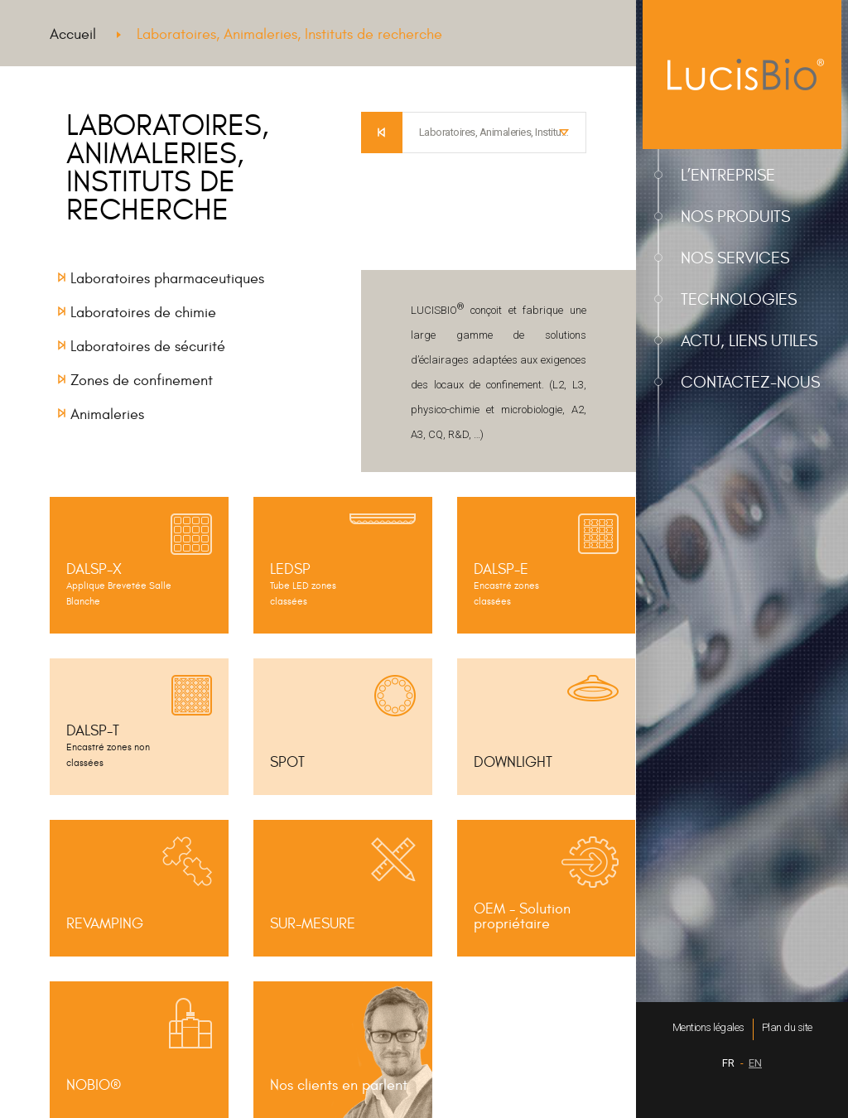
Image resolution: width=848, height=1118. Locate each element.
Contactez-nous (750, 382)
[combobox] (494, 132)
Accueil (73, 34)
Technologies (739, 299)
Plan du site (787, 1027)
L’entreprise (728, 175)
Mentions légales (708, 1027)
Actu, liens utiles (749, 340)
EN (755, 1063)
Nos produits (735, 216)
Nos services (735, 257)
